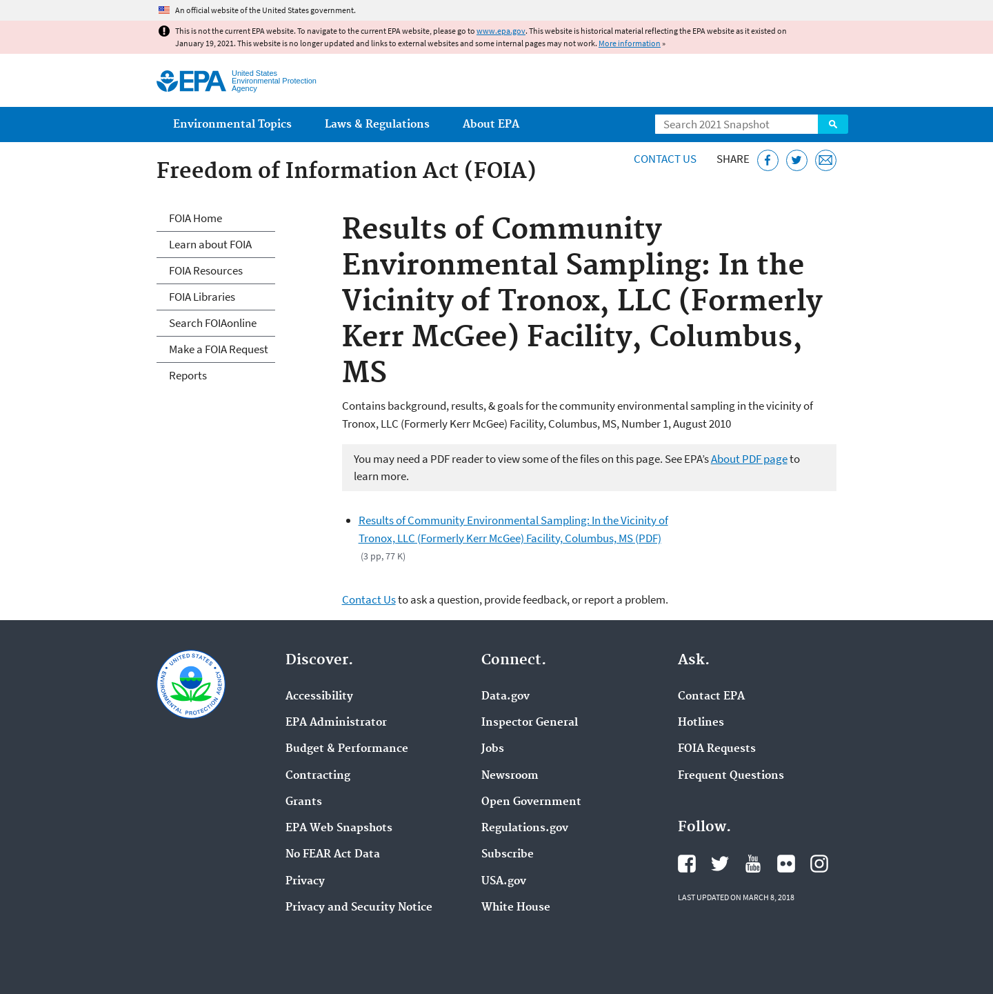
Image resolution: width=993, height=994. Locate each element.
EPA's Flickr (786, 864)
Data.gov (505, 696)
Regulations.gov (524, 828)
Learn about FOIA (210, 244)
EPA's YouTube (753, 864)
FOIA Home (195, 218)
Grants (303, 802)
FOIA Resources (206, 270)
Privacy (305, 881)
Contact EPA (711, 696)
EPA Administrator (336, 723)
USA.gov (503, 881)
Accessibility (319, 696)
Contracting (317, 776)
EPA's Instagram (819, 864)
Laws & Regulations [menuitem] (377, 124)
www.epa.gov (501, 31)
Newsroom (510, 776)
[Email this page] (825, 160)
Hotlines (701, 723)
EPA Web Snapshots (338, 828)
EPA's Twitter (720, 864)
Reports (188, 375)
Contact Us (665, 158)
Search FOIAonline (213, 322)
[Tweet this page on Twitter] (797, 160)
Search (833, 124)
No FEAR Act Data (332, 854)
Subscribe (507, 854)
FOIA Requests (717, 749)
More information (630, 43)
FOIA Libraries (202, 296)
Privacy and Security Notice (358, 908)
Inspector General (529, 723)
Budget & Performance (346, 749)
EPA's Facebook (687, 864)
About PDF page (749, 458)
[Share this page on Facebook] (768, 160)
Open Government (531, 802)
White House (515, 908)
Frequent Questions (731, 776)
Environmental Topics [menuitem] (232, 124)
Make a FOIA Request (218, 349)
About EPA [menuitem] (491, 124)
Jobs (492, 749)
